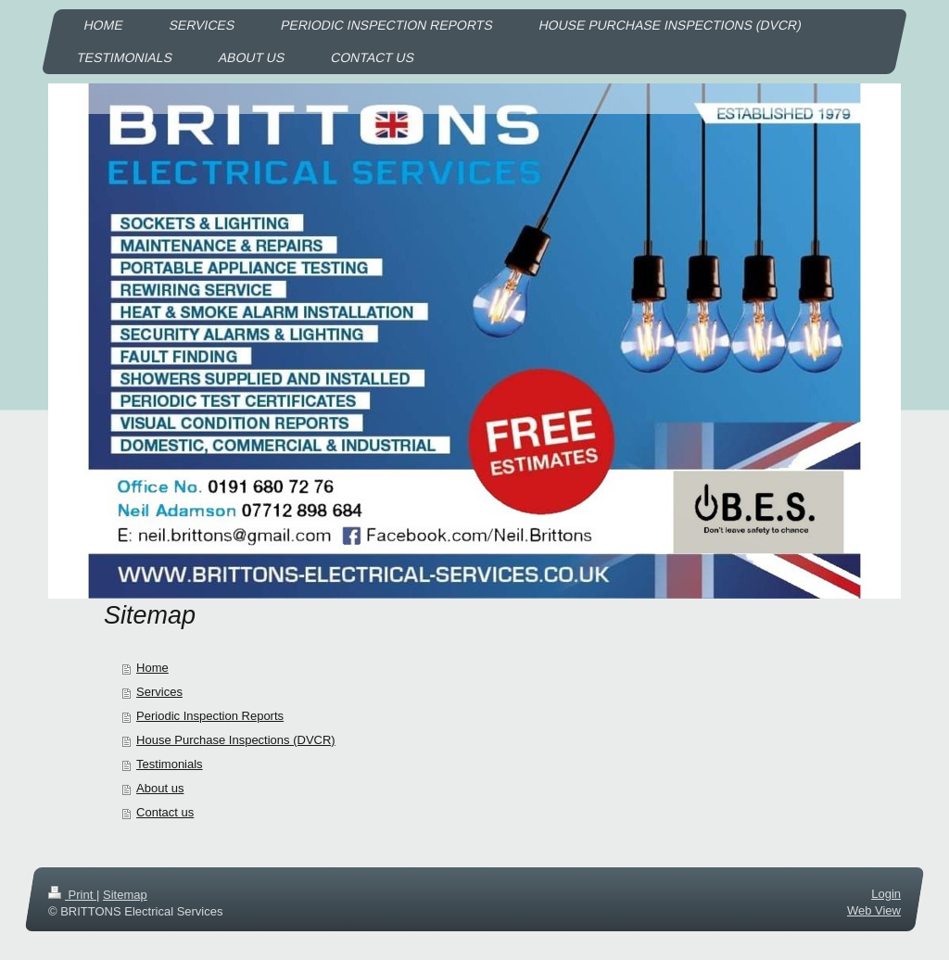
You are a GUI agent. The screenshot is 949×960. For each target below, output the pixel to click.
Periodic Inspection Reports (210, 716)
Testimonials (169, 764)
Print (72, 895)
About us (159, 788)
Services (159, 692)
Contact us (165, 812)
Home (152, 668)
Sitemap (125, 895)
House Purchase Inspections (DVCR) (235, 740)
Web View (874, 910)
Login (886, 894)
